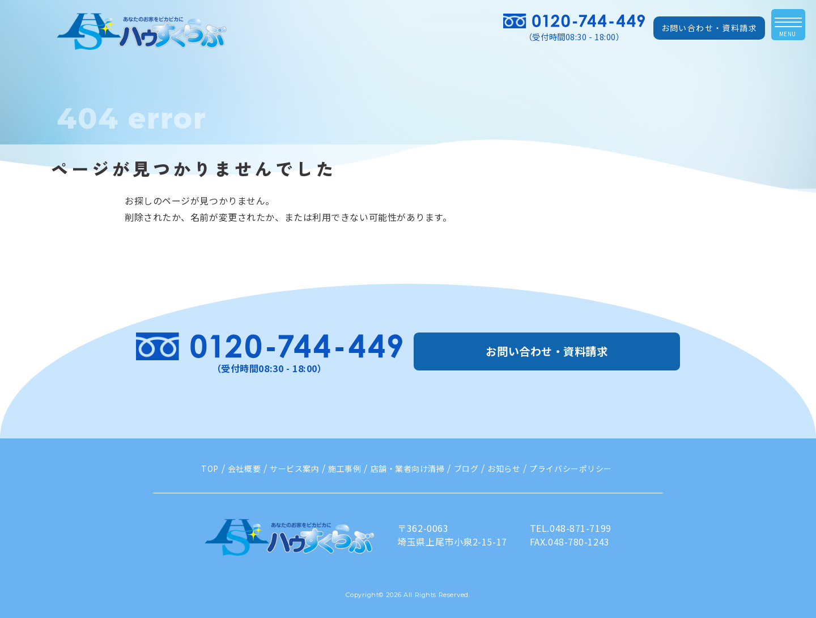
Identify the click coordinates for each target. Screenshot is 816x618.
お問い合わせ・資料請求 (709, 27)
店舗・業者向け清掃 (408, 468)
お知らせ (503, 468)
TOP (210, 468)
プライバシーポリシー (570, 468)
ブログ (466, 468)
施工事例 (344, 468)
